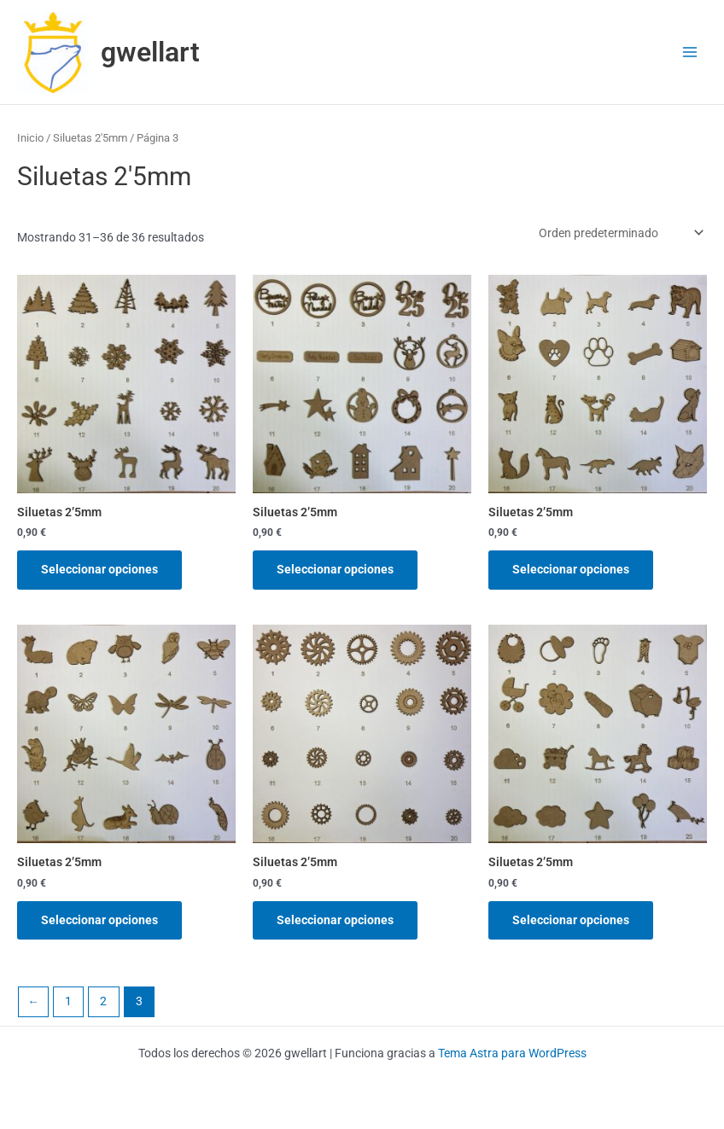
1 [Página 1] (68, 1001)
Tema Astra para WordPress (512, 1053)
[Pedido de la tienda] (620, 233)
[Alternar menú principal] (690, 52)
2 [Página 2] (103, 1001)
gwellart (150, 52)
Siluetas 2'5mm (90, 137)
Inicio (30, 137)
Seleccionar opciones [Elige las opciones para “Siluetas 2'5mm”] (99, 569)
